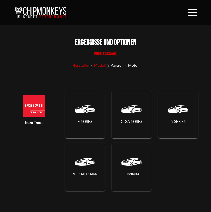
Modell (100, 65)
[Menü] (189, 12)
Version (117, 65)
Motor (133, 65)
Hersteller (81, 65)
